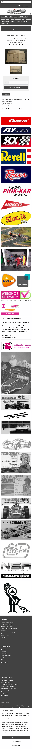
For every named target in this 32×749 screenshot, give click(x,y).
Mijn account (26, 6)
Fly (7, 17)
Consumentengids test (7, 661)
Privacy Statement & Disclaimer (9, 628)
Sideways (28, 19)
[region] (16, 723)
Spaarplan (3, 630)
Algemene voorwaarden (7, 622)
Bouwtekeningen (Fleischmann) (9, 684)
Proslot (3, 19)
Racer (7, 19)
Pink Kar (24, 17)
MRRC (11, 17)
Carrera (3, 17)
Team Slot (13, 21)
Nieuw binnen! (5, 695)
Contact (3, 637)
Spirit (7, 21)
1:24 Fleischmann (22, 21)
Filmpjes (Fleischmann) (7, 663)
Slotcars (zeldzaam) (6, 682)
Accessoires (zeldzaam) (7, 680)
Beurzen (3, 657)
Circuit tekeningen (6, 655)
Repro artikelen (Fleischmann (8, 688)
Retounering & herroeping (8, 632)
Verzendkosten (5, 635)
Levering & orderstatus (7, 626)
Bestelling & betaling (6, 624)
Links (2, 659)
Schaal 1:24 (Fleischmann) (7, 686)
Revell (12, 19)
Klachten (3, 634)
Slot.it (3, 21)
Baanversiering (5, 690)
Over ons (3, 651)
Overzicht (6, 94)
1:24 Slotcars (4, 693)
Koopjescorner (5, 23)
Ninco (15, 17)
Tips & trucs (4, 653)
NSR (20, 17)
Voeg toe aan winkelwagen (16, 87)
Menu (16, 29)
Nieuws (3, 649)
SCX (23, 19)
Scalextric (18, 19)
